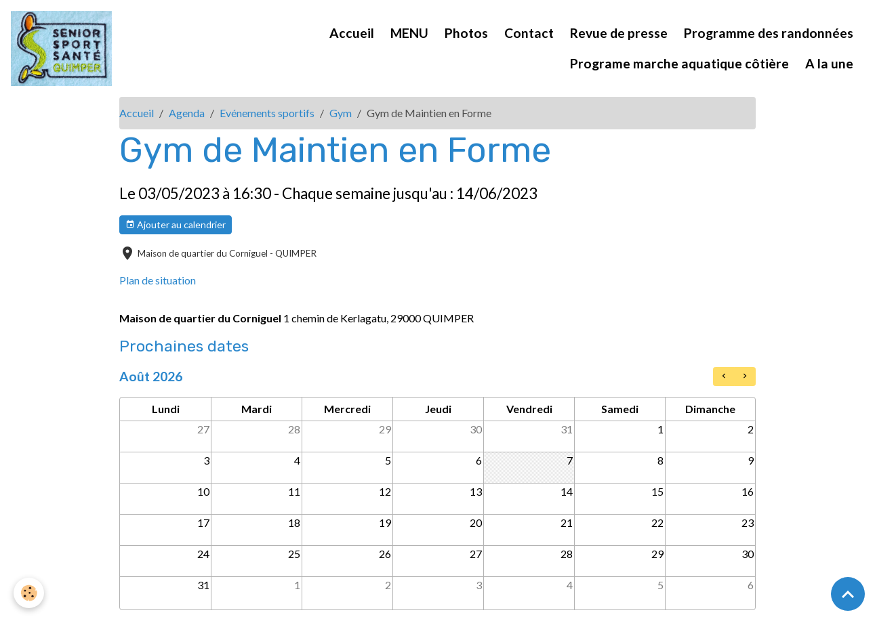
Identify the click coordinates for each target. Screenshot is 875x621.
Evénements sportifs (267, 112)
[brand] (61, 48)
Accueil (351, 33)
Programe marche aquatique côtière (679, 63)
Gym (340, 112)
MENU (409, 33)
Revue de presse (619, 33)
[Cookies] (29, 593)
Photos (466, 33)
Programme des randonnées (768, 33)
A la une (829, 63)
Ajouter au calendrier (175, 225)
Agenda (187, 112)
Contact (529, 33)
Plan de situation (157, 280)
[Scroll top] (848, 594)
